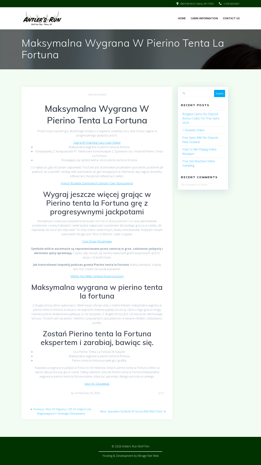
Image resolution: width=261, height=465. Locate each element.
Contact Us (231, 18)
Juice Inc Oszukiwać (97, 384)
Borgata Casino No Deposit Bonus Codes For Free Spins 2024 (200, 118)
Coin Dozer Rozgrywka (97, 241)
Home (182, 18)
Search (219, 93)
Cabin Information (204, 18)
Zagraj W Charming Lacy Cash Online (97, 143)
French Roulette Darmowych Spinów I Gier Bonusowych (97, 183)
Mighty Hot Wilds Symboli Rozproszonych (97, 276)
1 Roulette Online (193, 130)
